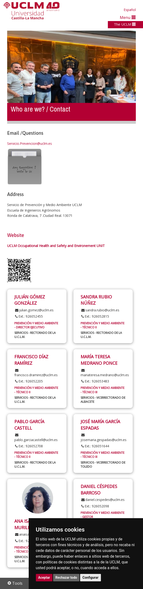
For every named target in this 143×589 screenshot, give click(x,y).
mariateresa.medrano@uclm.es (105, 373)
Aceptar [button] (44, 577)
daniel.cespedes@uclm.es (103, 499)
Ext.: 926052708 (28, 446)
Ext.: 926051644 (95, 446)
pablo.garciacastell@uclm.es (36, 437)
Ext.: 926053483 (95, 381)
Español (130, 9)
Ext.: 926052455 (28, 316)
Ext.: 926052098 (95, 506)
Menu (128, 17)
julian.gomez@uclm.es (34, 310)
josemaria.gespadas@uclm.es (103, 437)
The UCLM (125, 24)
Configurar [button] (90, 577)
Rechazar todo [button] (66, 577)
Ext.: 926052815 (95, 316)
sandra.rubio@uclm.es (100, 310)
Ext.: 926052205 (28, 381)
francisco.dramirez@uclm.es (36, 373)
